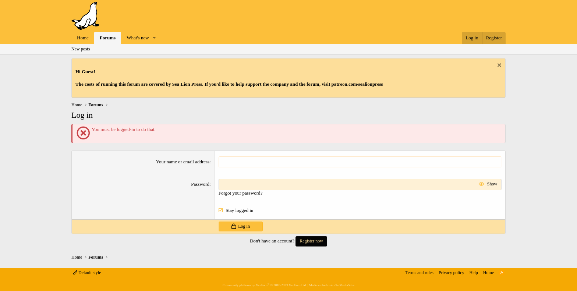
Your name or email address (182, 161)
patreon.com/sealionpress (357, 84)
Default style (87, 272)
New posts (80, 49)
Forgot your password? (241, 193)
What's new (138, 37)
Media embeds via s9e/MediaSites (331, 285)
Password (200, 184)
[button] (154, 38)
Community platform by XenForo (265, 285)
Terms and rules (419, 272)
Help (474, 272)
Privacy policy (451, 272)
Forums (108, 37)
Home (83, 37)
